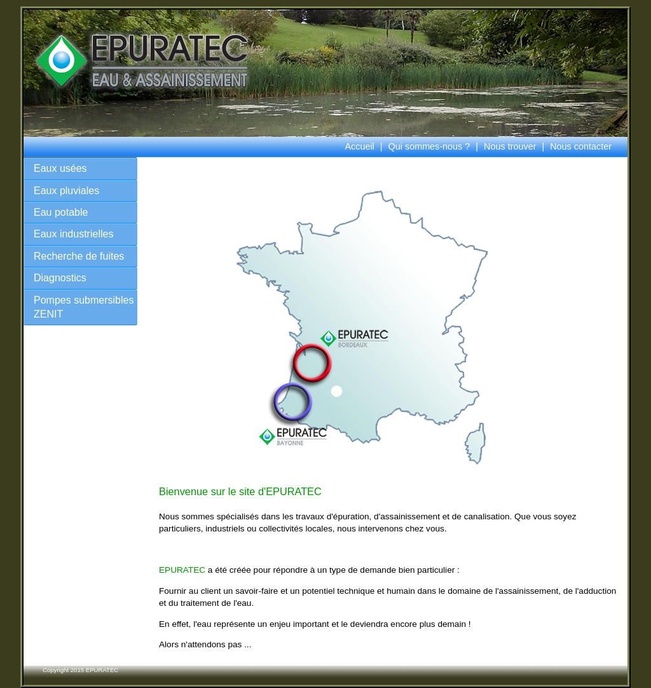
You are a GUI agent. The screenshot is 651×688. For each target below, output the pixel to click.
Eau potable (61, 212)
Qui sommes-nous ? (429, 146)
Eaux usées (60, 168)
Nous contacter (581, 146)
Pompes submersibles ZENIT (84, 307)
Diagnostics (60, 277)
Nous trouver (510, 146)
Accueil (359, 146)
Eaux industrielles (73, 233)
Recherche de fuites (79, 256)
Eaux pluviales (66, 190)
